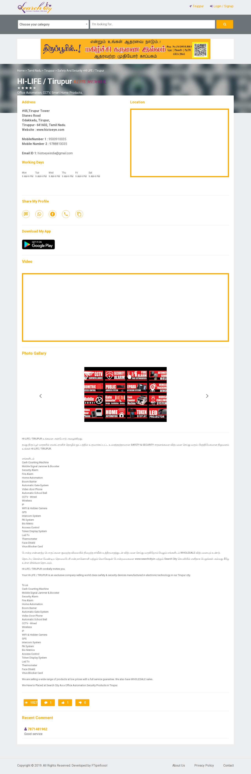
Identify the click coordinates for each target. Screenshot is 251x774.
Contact (228, 765)
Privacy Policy (204, 765)
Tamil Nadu (34, 70)
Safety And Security (69, 70)
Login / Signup (223, 6)
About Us (178, 765)
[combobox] (53, 24)
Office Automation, (30, 92)
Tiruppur (49, 70)
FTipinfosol (99, 765)
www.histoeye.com (50, 130)
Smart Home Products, (67, 92)
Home (21, 70)
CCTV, (47, 92)
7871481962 (37, 729)
